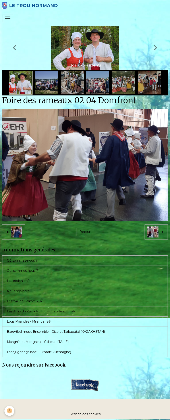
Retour (84, 232)
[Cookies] (9, 411)
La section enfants (21, 281)
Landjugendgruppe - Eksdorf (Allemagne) (39, 352)
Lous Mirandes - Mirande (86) (29, 321)
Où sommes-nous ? (22, 260)
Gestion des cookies (85, 414)
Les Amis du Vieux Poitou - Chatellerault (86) (41, 311)
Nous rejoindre (18, 291)
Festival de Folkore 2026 (25, 301)
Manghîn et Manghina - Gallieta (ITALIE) (38, 342)
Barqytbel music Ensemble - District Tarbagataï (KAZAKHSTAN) (56, 332)
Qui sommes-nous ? (22, 271)
